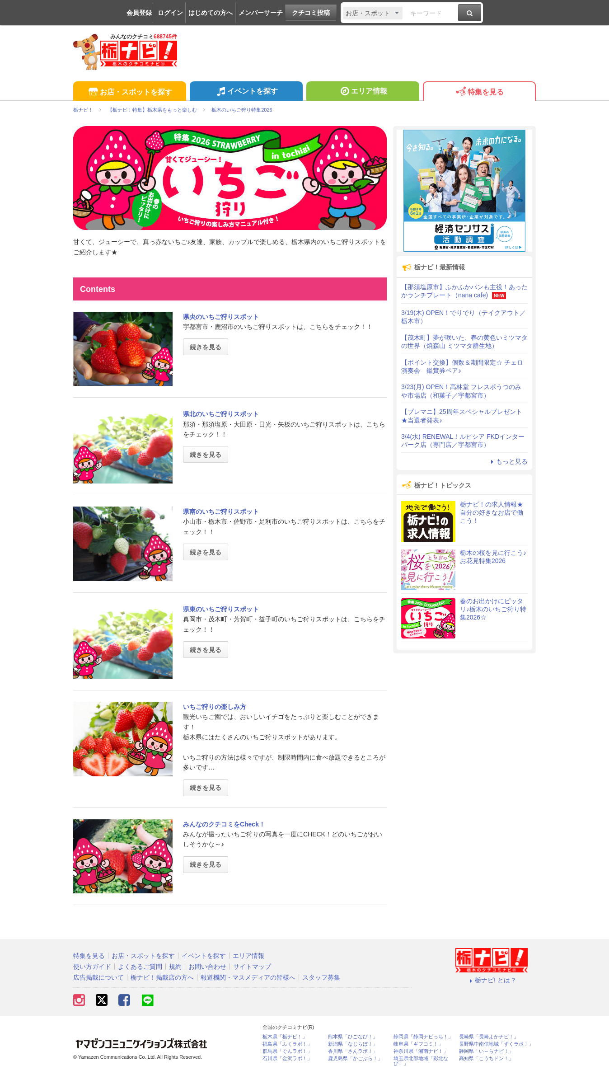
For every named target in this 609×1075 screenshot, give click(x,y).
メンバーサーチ (261, 12)
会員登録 (139, 12)
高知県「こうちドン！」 (486, 1058)
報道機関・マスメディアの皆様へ (248, 977)
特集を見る (479, 92)
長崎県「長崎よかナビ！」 (489, 1036)
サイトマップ (252, 966)
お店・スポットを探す (129, 92)
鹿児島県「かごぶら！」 (355, 1058)
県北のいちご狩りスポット (221, 414)
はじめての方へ (210, 12)
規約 (175, 966)
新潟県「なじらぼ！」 (353, 1044)
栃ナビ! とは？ (491, 980)
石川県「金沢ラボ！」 (287, 1058)
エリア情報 (362, 92)
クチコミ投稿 (311, 12)
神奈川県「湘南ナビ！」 (421, 1051)
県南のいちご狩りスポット (221, 511)
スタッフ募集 (321, 977)
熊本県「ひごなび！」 (353, 1036)
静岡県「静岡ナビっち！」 (423, 1036)
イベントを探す (246, 92)
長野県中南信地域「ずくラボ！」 (496, 1044)
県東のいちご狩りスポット (221, 609)
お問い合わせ (207, 966)
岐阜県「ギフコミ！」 (418, 1044)
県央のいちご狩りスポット (221, 316)
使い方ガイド (92, 966)
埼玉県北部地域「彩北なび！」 (421, 1061)
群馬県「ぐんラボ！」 (287, 1051)
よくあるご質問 (140, 966)
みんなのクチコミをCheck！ (224, 824)
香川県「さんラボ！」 (353, 1051)
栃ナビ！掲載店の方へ (162, 977)
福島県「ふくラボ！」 (287, 1044)
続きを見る (205, 347)
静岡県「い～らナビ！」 (486, 1051)
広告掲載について (98, 977)
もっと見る (508, 461)
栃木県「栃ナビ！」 (284, 1036)
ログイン (170, 12)
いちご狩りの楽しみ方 (214, 706)
